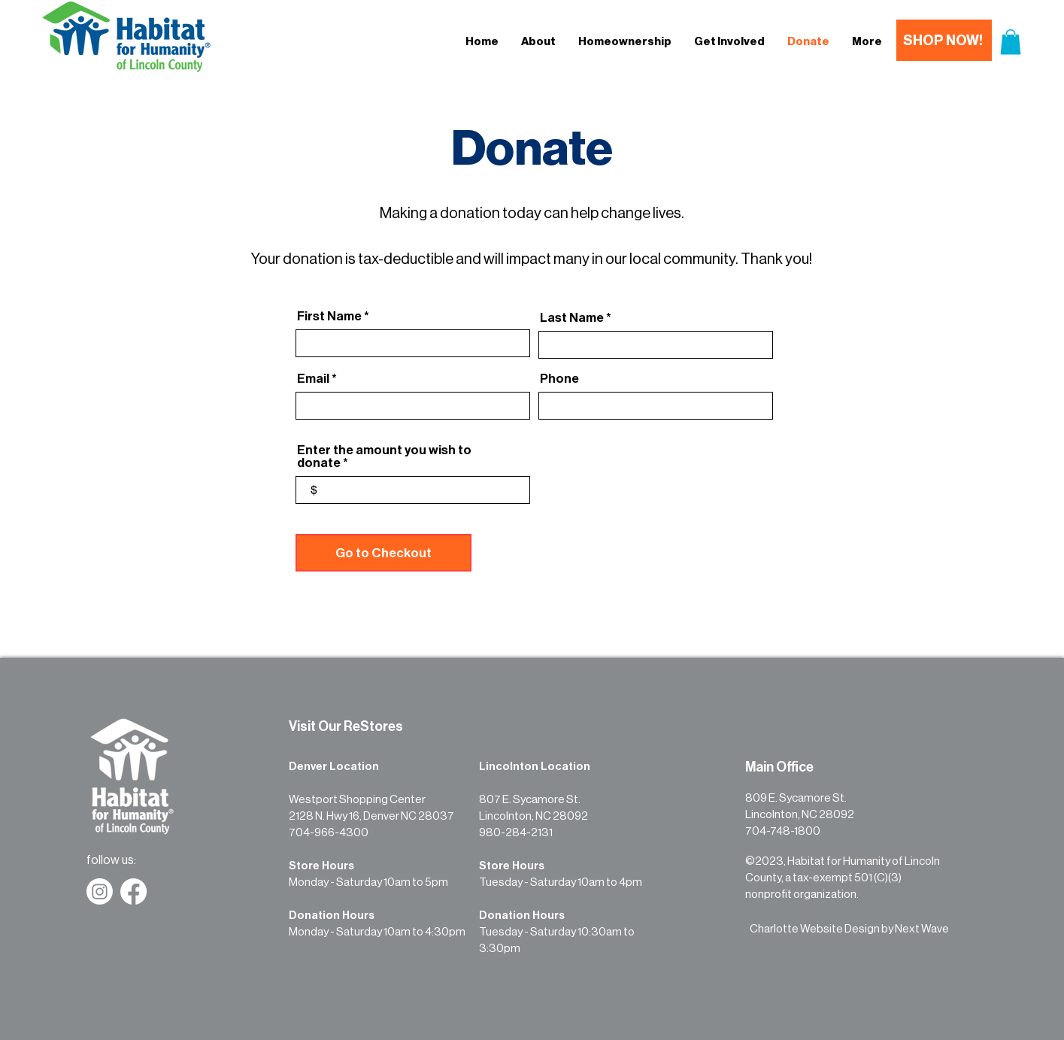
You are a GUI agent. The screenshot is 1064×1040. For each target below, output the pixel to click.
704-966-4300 (328, 832)
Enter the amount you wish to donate (384, 456)
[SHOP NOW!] (944, 40)
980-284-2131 (516, 832)
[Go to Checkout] (383, 553)
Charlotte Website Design (815, 929)
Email (313, 378)
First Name (329, 316)
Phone (559, 378)
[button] (1010, 41)
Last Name (572, 317)
